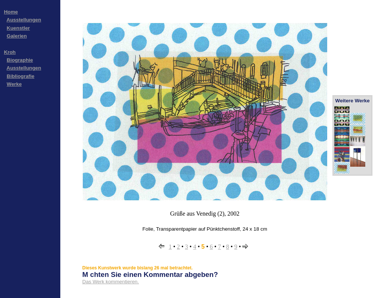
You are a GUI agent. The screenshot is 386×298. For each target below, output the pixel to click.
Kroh (9, 52)
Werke (14, 84)
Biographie (20, 60)
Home (11, 12)
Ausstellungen (23, 20)
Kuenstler (18, 28)
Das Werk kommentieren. (110, 281)
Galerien (17, 36)
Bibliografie (20, 76)
